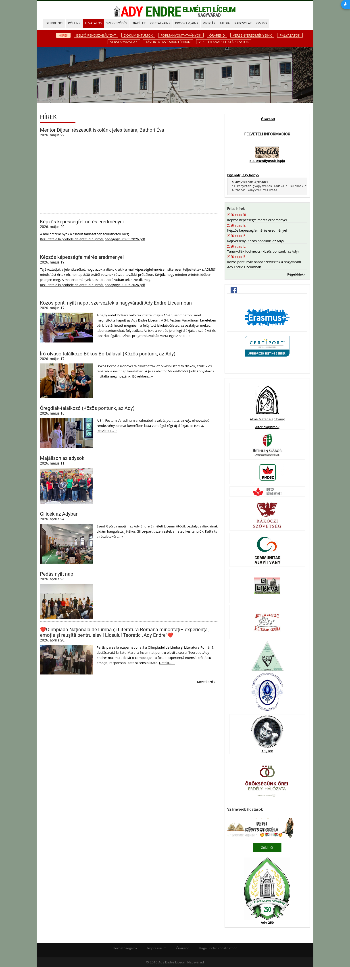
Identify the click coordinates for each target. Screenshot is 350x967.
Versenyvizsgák (123, 41)
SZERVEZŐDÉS (116, 23)
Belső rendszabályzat (96, 35)
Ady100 (267, 751)
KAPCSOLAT (243, 23)
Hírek (63, 35)
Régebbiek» (296, 274)
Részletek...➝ (107, 430)
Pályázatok (290, 35)
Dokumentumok (138, 35)
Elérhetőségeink (125, 948)
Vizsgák (209, 23)
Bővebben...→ (143, 376)
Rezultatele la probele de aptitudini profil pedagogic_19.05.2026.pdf (92, 284)
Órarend (217, 35)
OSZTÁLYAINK (160, 23)
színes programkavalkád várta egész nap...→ (156, 335)
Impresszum (156, 948)
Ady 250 (267, 922)
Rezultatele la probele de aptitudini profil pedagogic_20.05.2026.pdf (92, 239)
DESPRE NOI (54, 23)
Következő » (206, 681)
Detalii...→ (167, 662)
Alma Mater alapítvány (267, 419)
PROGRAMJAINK (186, 23)
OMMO (261, 23)
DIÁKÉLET (139, 23)
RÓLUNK (74, 23)
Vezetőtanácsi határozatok (224, 41)
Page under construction (218, 948)
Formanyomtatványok (181, 35)
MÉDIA (225, 23)
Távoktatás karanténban (168, 41)
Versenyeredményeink (252, 35)
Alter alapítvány (267, 427)
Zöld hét (267, 847)
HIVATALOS (93, 23)
